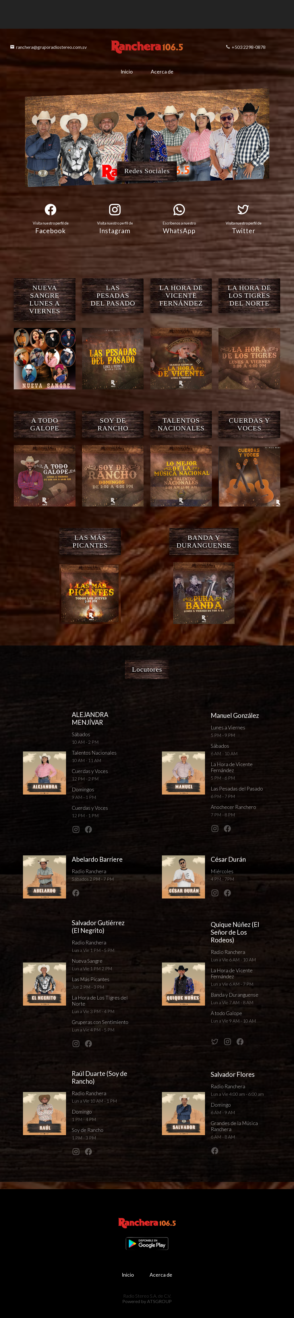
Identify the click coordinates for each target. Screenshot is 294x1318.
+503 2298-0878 (246, 47)
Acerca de (162, 72)
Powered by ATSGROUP (147, 1301)
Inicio (126, 72)
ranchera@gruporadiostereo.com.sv (48, 47)
